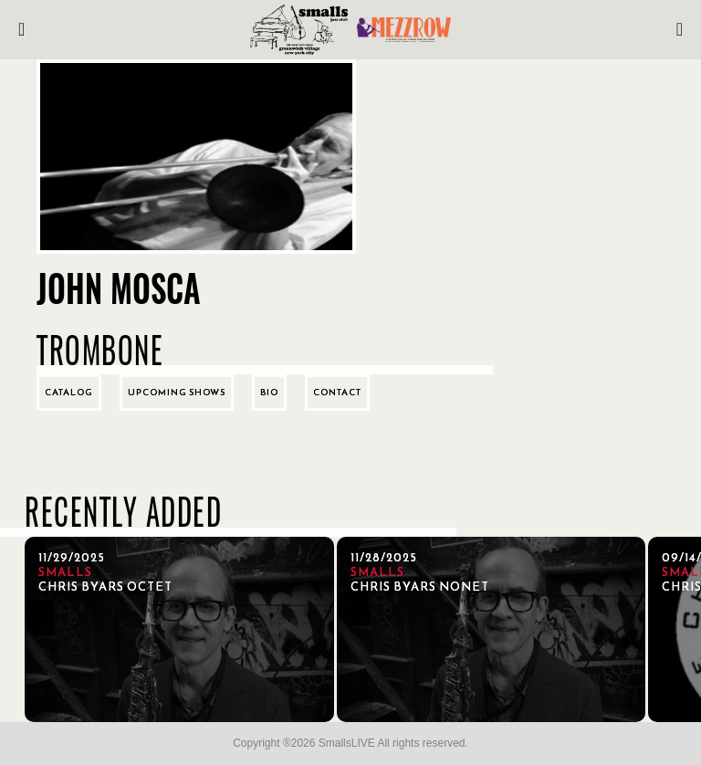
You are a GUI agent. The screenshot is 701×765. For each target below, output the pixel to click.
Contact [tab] (337, 392)
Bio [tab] (269, 392)
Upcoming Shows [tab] (176, 392)
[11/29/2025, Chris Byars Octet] (179, 629)
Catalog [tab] (69, 392)
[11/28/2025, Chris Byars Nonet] (491, 629)
